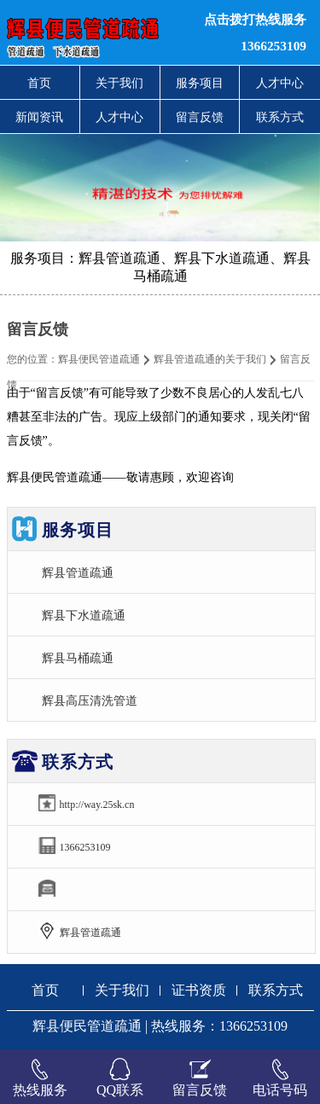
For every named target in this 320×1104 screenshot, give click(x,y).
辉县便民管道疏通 (99, 359)
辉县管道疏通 (77, 572)
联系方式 (280, 117)
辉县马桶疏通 (77, 658)
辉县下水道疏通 (83, 615)
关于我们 (119, 83)
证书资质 (199, 990)
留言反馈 (200, 117)
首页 (39, 83)
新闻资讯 (39, 117)
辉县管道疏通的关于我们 (210, 359)
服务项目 (200, 83)
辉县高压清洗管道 (89, 700)
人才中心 (280, 83)
